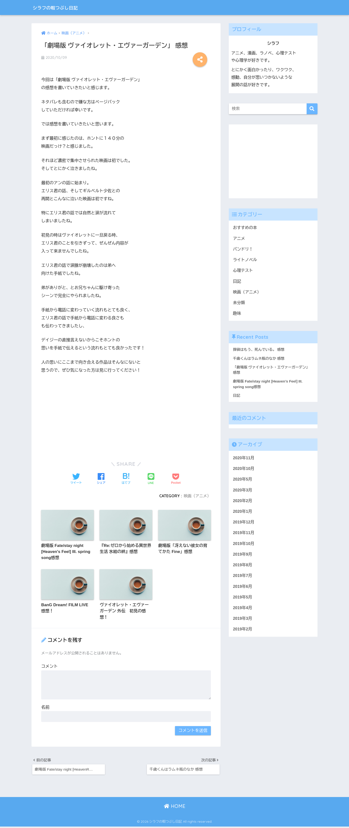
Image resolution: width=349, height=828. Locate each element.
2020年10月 (243, 470)
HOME (174, 807)
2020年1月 (242, 513)
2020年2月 (242, 502)
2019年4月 (242, 611)
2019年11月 (243, 535)
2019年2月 (242, 632)
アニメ (239, 238)
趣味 (237, 314)
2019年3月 (242, 622)
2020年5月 (242, 481)
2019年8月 (242, 568)
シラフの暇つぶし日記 (62, 7)
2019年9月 (242, 557)
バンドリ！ (243, 249)
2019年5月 (242, 600)
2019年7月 (242, 578)
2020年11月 (243, 459)
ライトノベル (245, 260)
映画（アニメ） (197, 495)
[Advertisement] (126, 414)
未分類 (239, 303)
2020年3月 (242, 492)
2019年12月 (243, 524)
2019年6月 (242, 589)
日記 (237, 282)
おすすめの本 (245, 227)
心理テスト (243, 271)
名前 (45, 707)
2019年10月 (243, 546)
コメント (49, 667)
